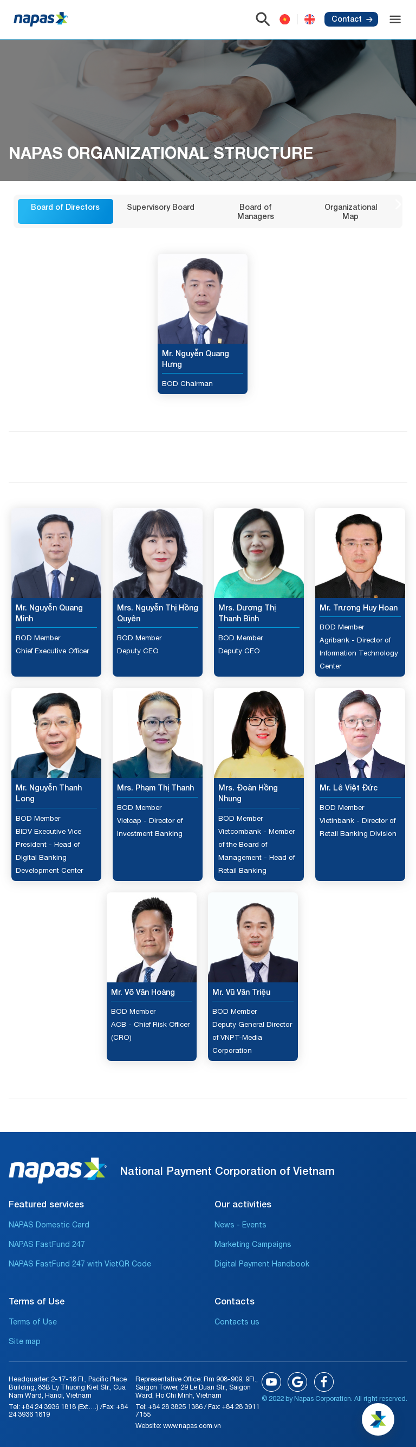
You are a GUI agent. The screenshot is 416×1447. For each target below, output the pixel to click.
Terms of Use (33, 1321)
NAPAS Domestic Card (49, 1224)
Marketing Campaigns (252, 1244)
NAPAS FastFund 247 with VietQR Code (80, 1263)
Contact (352, 18)
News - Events (240, 1224)
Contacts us (236, 1321)
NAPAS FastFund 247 (47, 1244)
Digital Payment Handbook (261, 1263)
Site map (25, 1341)
